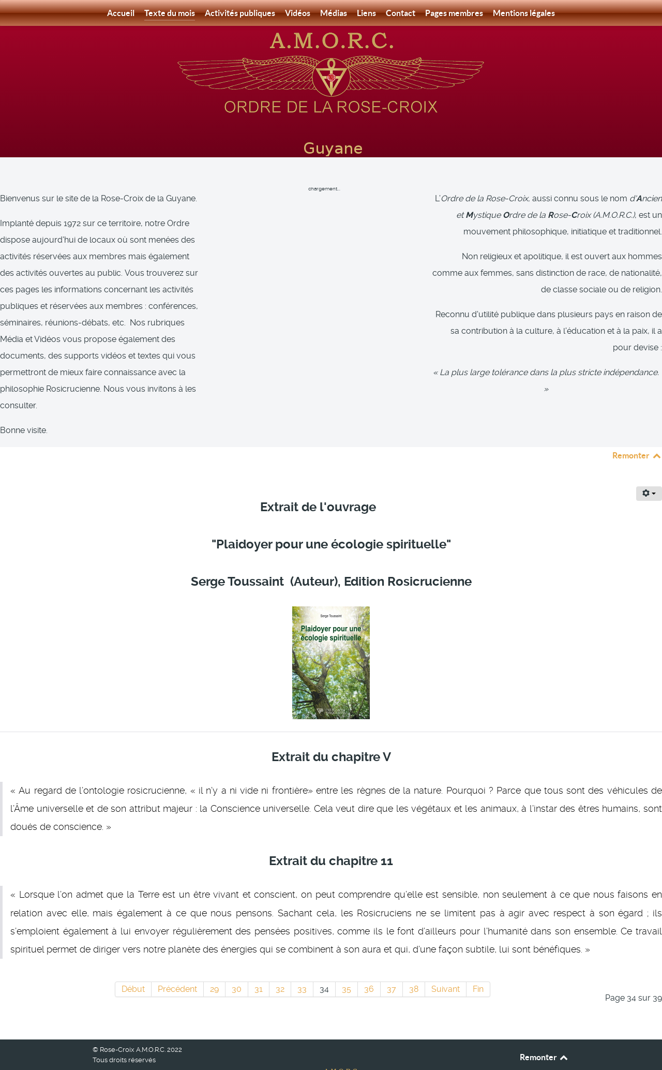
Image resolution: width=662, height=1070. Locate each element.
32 (280, 966)
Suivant (445, 966)
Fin (478, 966)
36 (369, 966)
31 (258, 966)
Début (133, 966)
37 (391, 966)
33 (302, 966)
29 (214, 966)
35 (346, 966)
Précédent (177, 966)
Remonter (637, 432)
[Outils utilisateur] (649, 470)
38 (413, 966)
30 (237, 966)
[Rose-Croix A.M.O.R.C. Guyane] (331, 72)
